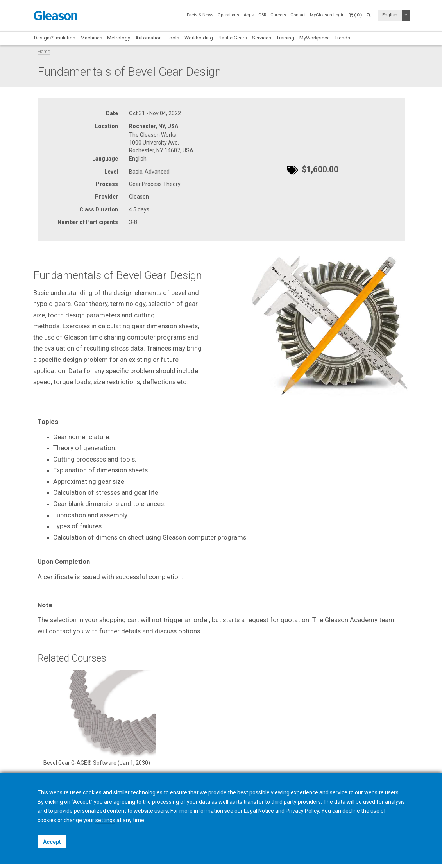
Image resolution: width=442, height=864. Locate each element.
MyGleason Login (327, 15)
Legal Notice (259, 811)
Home (44, 51)
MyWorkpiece (314, 38)
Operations (228, 15)
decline (351, 811)
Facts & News (200, 15)
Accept (52, 842)
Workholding (198, 38)
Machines (91, 38)
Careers (278, 15)
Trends (342, 38)
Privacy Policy (302, 811)
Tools (173, 38)
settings (105, 820)
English (389, 15)
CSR (262, 15)
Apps (248, 15)
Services (261, 38)
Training (285, 38)
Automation (148, 38)
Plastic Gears (232, 38)
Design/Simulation (54, 38)
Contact (298, 15)
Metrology (118, 38)
